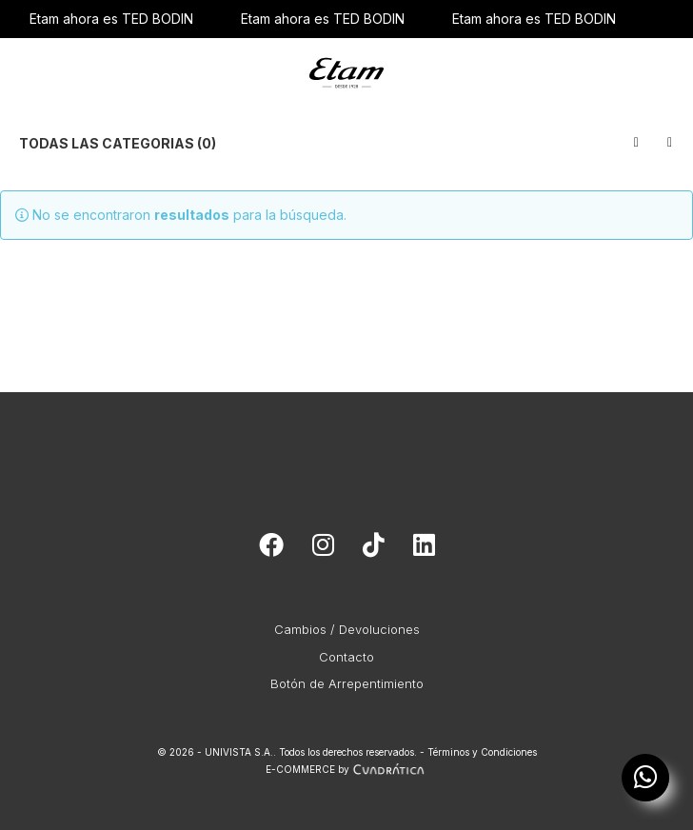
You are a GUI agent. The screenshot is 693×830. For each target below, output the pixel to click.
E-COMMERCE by (347, 769)
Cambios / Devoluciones (347, 629)
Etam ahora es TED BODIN (111, 18)
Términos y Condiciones (482, 752)
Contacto (346, 656)
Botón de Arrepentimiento (347, 683)
